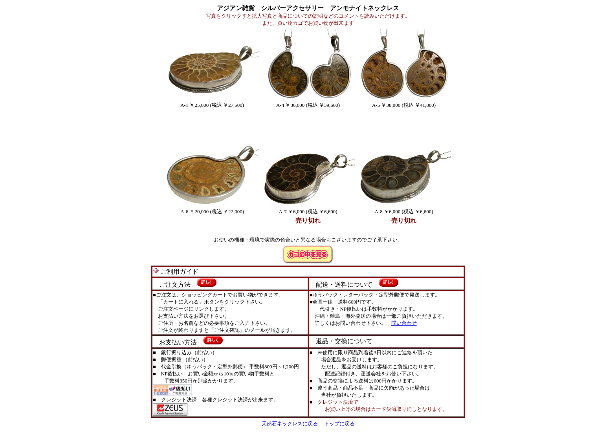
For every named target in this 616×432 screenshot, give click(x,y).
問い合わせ (404, 323)
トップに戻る (339, 424)
